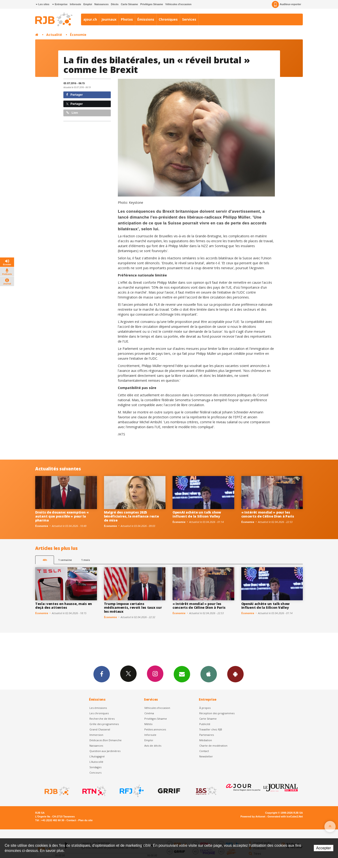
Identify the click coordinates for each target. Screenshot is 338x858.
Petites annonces (155, 729)
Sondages (95, 767)
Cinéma (149, 713)
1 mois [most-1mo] (85, 560)
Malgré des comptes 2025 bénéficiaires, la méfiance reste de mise (131, 516)
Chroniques (168, 19)
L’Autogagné (97, 756)
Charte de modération (213, 745)
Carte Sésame (129, 4)
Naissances (101, 4)
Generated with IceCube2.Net (285, 816)
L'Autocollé (96, 761)
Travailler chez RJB (210, 729)
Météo (148, 724)
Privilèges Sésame (151, 4)
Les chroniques (99, 713)
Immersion (96, 734)
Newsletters (182, 674)
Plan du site (85, 820)
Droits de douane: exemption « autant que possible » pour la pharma (62, 516)
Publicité (204, 724)
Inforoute (75, 4)
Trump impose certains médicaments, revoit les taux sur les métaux (133, 607)
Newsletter (206, 756)
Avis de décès (152, 745)
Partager (74, 94)
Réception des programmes (216, 713)
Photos (127, 19)
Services (189, 19)
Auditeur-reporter (286, 4)
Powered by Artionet (253, 816)
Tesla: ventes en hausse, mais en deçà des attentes (63, 605)
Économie (78, 34)
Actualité (54, 34)
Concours (95, 772)
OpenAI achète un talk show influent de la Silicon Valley (197, 514)
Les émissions (98, 707)
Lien (72, 112)
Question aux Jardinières (104, 750)
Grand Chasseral (99, 729)
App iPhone (208, 674)
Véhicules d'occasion (178, 4)
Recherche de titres (102, 718)
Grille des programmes (104, 724)
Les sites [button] (42, 4)
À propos (205, 707)
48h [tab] (44, 560)
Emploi (87, 4)
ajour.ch (90, 19)
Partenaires (206, 734)
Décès (115, 4)
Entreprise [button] (59, 4)
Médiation (205, 740)
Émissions (145, 19)
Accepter (323, 848)
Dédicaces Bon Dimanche (105, 740)
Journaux (108, 19)
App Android (235, 674)
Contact (204, 750)
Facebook (101, 674)
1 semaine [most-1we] (65, 560)
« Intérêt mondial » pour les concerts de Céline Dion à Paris (267, 514)
